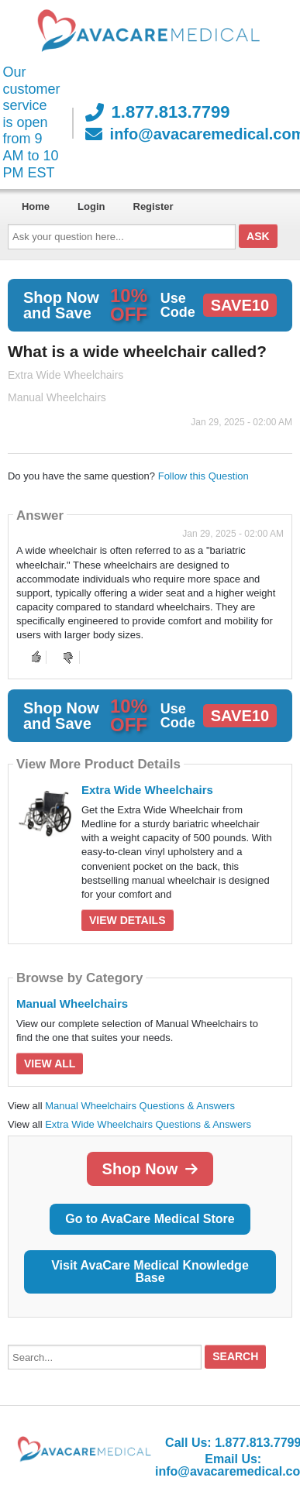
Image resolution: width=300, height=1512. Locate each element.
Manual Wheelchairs (72, 1003)
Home (36, 206)
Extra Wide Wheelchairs (147, 789)
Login (91, 206)
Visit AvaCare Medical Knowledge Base (150, 1271)
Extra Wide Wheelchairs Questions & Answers (148, 1124)
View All (49, 1063)
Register (153, 206)
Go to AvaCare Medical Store (149, 1218)
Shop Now (150, 1168)
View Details (127, 920)
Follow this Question (203, 476)
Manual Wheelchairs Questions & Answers (140, 1106)
